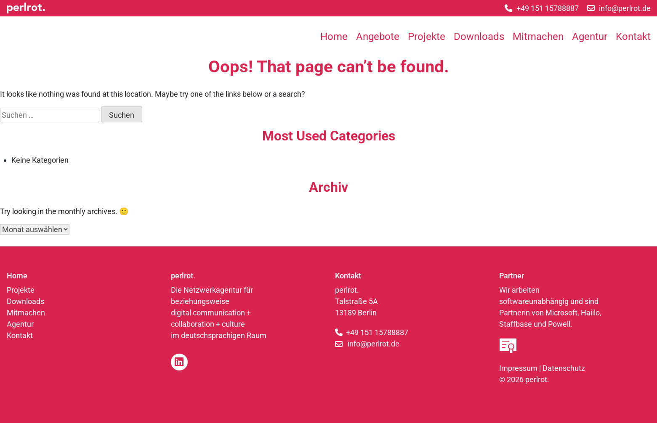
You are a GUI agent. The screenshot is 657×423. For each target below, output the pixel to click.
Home (334, 36)
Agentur (589, 36)
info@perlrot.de (373, 343)
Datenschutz (564, 368)
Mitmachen (538, 36)
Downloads (479, 36)
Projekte (426, 36)
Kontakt (633, 36)
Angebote (377, 36)
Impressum (518, 368)
